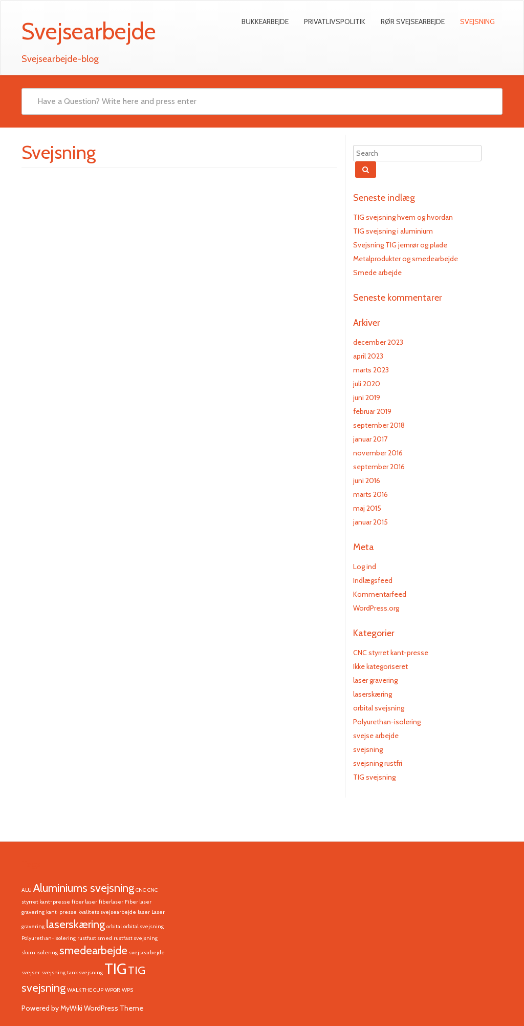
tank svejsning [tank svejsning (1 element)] (85, 972)
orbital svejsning (378, 708)
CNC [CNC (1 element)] (141, 890)
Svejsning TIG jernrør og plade (400, 244)
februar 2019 (372, 411)
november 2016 (378, 452)
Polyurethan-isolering (387, 721)
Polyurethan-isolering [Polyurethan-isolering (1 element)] (48, 938)
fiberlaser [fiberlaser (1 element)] (111, 901)
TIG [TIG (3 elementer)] (115, 969)
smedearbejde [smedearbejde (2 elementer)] (93, 950)
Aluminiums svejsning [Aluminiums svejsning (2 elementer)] (83, 887)
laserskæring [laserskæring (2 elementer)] (75, 924)
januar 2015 (370, 522)
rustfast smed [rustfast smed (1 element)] (94, 938)
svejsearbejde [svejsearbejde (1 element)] (147, 952)
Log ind (364, 566)
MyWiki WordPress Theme (101, 1008)
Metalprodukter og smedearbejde (405, 258)
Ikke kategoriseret (380, 666)
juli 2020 (366, 383)
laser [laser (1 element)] (144, 912)
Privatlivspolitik (334, 21)
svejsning (368, 749)
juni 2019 (366, 397)
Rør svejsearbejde (413, 21)
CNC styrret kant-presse (390, 652)
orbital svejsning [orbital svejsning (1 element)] (143, 926)
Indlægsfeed (372, 580)
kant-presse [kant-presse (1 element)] (61, 912)
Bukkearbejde (265, 21)
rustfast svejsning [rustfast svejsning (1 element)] (136, 938)
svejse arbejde (376, 735)
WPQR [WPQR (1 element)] (112, 990)
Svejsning (477, 21)
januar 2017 (370, 439)
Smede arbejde (377, 272)
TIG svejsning (374, 777)
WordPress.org (376, 608)
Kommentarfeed (379, 594)
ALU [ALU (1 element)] (26, 890)
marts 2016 (370, 494)
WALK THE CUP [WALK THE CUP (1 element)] (85, 990)
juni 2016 (366, 480)
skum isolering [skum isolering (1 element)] (39, 952)
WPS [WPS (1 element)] (127, 990)
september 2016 (379, 466)
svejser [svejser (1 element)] (30, 972)
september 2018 (379, 425)
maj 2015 (367, 508)
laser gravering (375, 680)
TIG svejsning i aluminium (393, 231)
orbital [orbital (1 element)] (114, 926)
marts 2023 (371, 369)
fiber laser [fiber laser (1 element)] (84, 901)
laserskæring (372, 694)
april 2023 (368, 356)
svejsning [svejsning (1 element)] (53, 972)
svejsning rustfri (377, 763)
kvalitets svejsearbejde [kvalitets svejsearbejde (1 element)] (107, 912)
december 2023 (378, 342)
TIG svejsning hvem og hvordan (403, 217)
